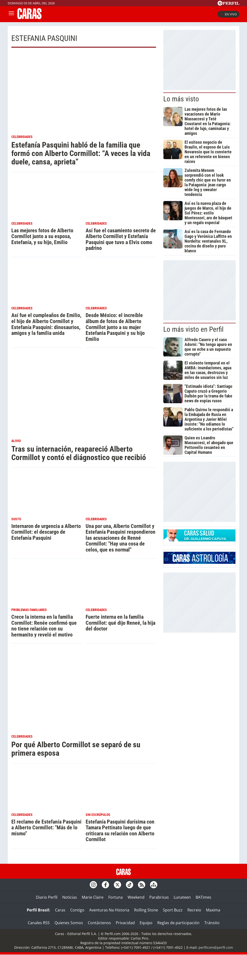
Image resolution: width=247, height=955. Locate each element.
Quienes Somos (69, 922)
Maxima (213, 910)
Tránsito (212, 922)
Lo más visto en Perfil (193, 329)
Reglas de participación (178, 922)
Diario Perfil (46, 897)
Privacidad (125, 922)
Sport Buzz (173, 910)
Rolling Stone (146, 910)
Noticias (69, 897)
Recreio (194, 910)
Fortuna (115, 897)
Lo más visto (181, 99)
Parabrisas (159, 897)
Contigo (77, 910)
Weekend (136, 897)
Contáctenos (99, 922)
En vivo (228, 14)
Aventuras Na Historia (109, 910)
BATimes (203, 897)
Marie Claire (92, 897)
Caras (60, 910)
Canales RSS (39, 922)
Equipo (146, 922)
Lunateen (182, 897)
